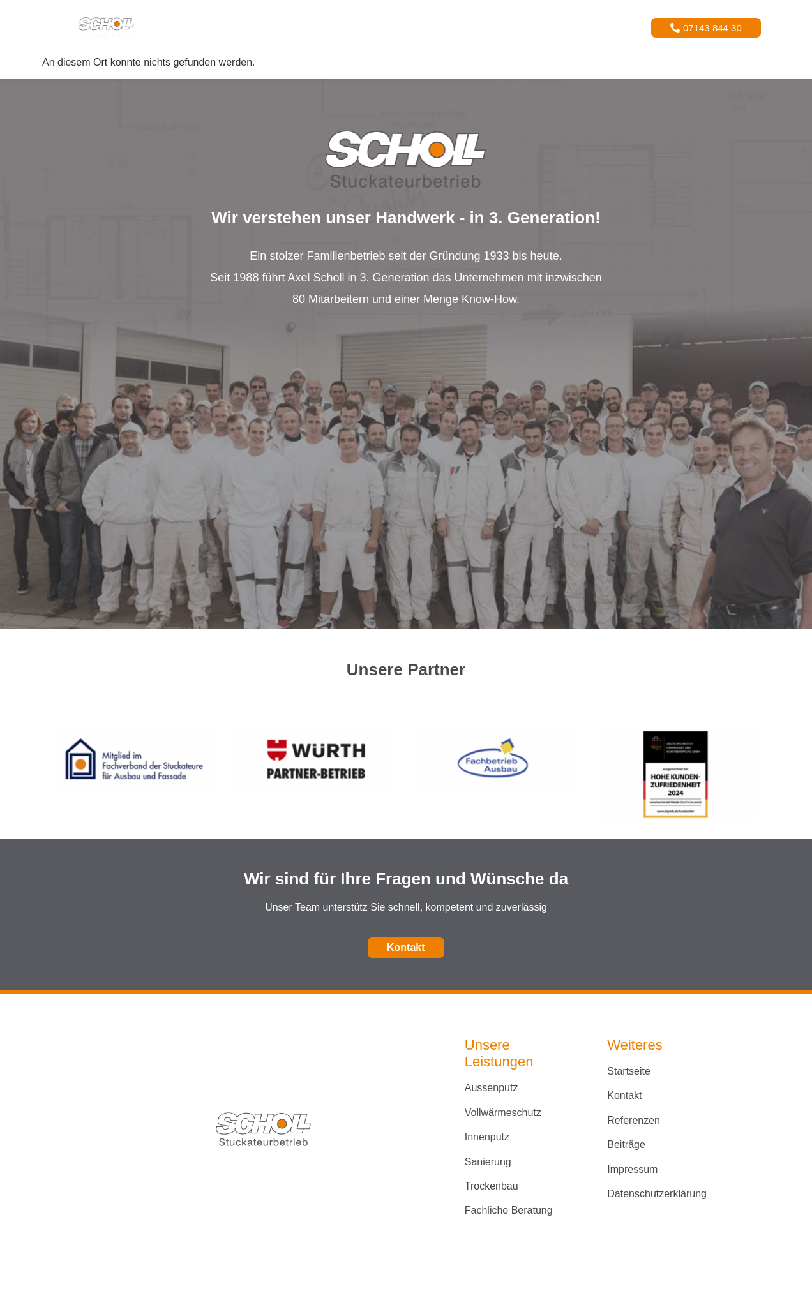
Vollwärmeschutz (503, 1112)
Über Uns (485, 27)
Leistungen (343, 27)
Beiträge (626, 1144)
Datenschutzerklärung (657, 1193)
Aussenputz (491, 1087)
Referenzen (419, 27)
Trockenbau (491, 1186)
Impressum (632, 1169)
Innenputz (487, 1136)
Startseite (270, 27)
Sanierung (488, 1161)
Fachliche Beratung (509, 1210)
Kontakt (545, 27)
